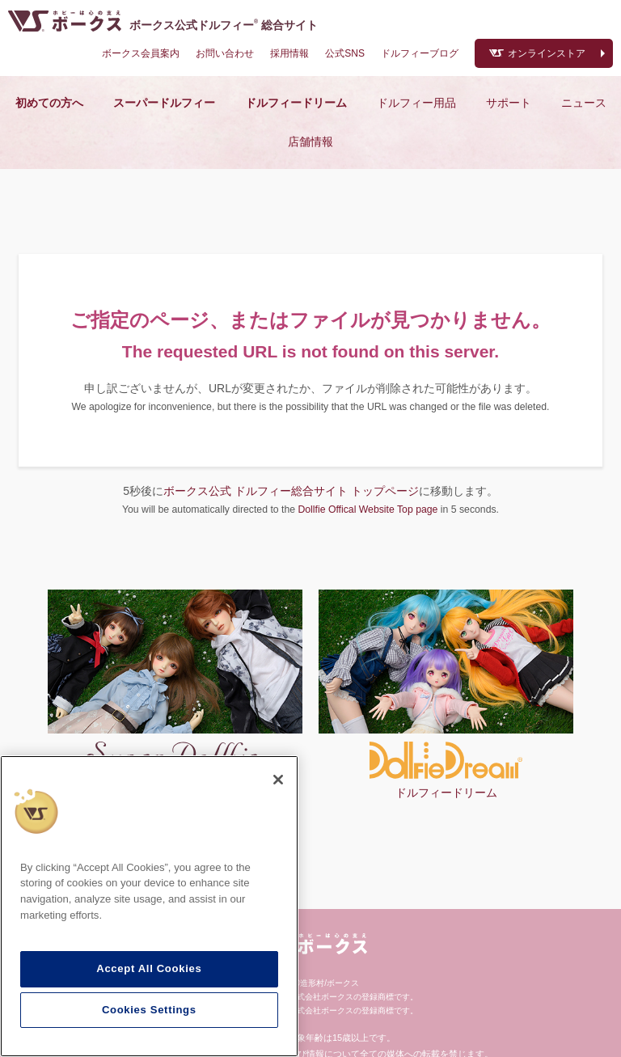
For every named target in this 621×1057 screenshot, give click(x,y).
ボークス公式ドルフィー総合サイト (223, 25)
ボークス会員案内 (141, 53)
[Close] (278, 779)
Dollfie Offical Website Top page (367, 509)
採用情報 (289, 53)
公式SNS (345, 53)
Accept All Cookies (148, 968)
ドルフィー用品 (416, 102)
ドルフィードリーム (296, 102)
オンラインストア (546, 53)
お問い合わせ (225, 53)
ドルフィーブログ (419, 53)
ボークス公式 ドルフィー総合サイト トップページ (291, 490)
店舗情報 (310, 141)
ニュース (583, 102)
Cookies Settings (149, 1010)
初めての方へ (49, 102)
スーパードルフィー (164, 102)
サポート (508, 102)
